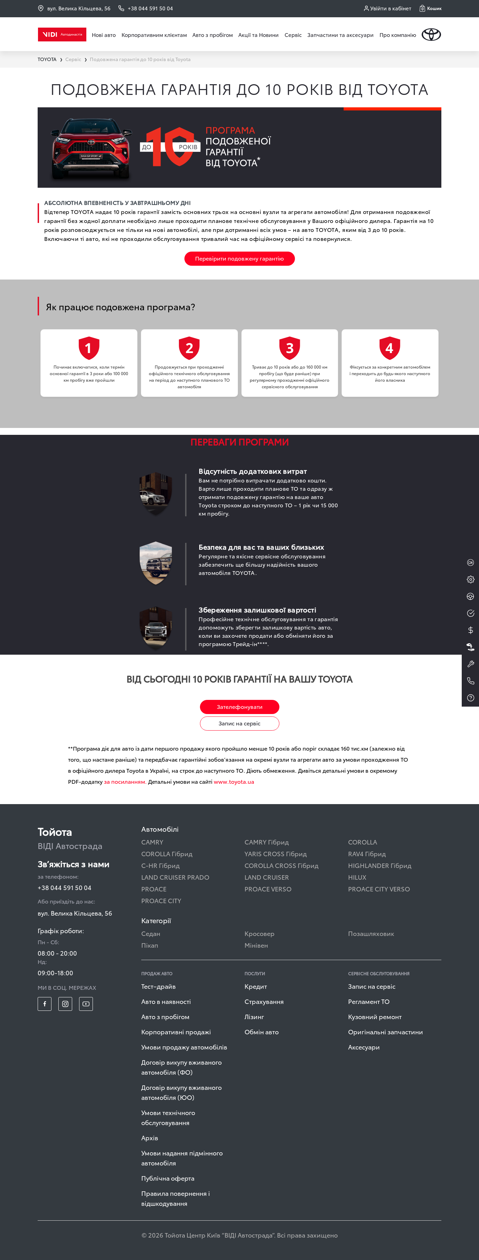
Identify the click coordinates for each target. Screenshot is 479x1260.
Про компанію (398, 34)
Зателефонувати (239, 706)
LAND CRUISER (267, 876)
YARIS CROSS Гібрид (276, 853)
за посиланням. (125, 781)
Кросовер (260, 933)
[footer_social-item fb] (44, 1004)
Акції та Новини (258, 34)
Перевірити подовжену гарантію (239, 258)
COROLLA (362, 841)
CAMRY (152, 841)
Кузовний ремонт (375, 1016)
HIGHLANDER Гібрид (379, 865)
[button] (430, 8)
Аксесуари (364, 1046)
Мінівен (256, 944)
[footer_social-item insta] (65, 1004)
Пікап (149, 944)
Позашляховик (371, 933)
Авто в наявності (166, 1001)
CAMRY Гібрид (267, 841)
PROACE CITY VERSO (379, 888)
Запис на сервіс (239, 723)
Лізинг (254, 1016)
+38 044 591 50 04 (65, 887)
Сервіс (293, 34)
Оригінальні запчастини (385, 1031)
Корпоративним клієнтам (154, 34)
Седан (150, 933)
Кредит (256, 985)
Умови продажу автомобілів (184, 1046)
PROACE (153, 888)
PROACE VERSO (268, 888)
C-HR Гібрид (160, 865)
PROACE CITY (161, 900)
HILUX (357, 876)
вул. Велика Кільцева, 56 (74, 8)
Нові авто (104, 34)
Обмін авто (262, 1031)
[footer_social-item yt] (86, 1004)
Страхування (264, 1001)
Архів (149, 1137)
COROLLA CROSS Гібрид (281, 865)
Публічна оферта (167, 1177)
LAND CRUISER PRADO (175, 876)
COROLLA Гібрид (166, 853)
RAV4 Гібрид (367, 853)
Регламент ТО (369, 1001)
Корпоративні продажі (176, 1031)
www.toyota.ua (234, 781)
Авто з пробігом (212, 34)
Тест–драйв (158, 985)
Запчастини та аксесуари (340, 34)
